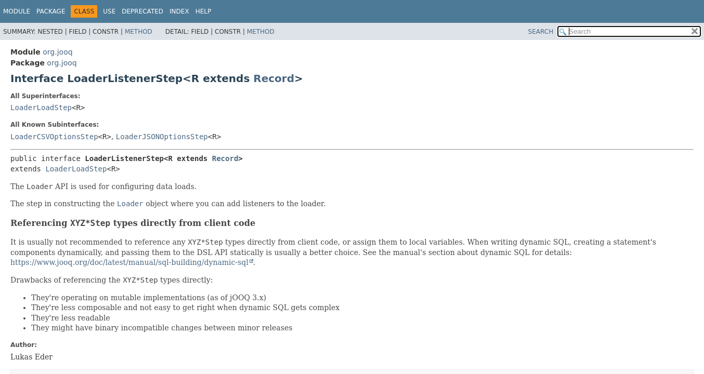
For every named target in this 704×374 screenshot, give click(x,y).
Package (50, 11)
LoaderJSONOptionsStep (162, 136)
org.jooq (57, 52)
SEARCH (541, 31)
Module (16, 11)
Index (179, 11)
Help (203, 11)
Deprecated (142, 11)
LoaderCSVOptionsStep (54, 136)
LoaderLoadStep (41, 107)
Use (109, 11)
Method (138, 31)
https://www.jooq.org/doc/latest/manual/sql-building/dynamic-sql (129, 262)
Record (273, 78)
